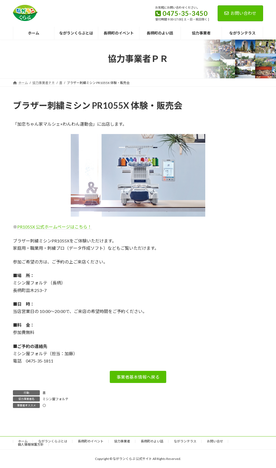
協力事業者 (122, 441)
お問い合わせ (240, 13)
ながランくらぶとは (52, 441)
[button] (138, 377)
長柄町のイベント (91, 441)
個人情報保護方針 (31, 444)
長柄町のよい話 (152, 441)
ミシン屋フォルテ (55, 399)
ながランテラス (185, 441)
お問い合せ (215, 441)
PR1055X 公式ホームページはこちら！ (54, 226)
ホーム (23, 441)
